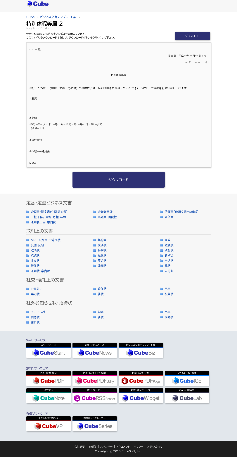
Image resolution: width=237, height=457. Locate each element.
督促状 (35, 265)
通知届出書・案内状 (43, 222)
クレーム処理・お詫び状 (45, 240)
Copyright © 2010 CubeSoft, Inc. (118, 451)
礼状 (168, 265)
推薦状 (102, 255)
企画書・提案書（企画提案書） (49, 211)
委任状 (102, 288)
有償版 (92, 446)
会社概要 (80, 446)
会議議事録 (105, 211)
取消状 (35, 250)
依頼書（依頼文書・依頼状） (182, 211)
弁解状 (102, 250)
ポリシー (138, 446)
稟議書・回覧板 (107, 217)
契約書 (102, 240)
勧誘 (101, 311)
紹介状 (35, 322)
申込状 (169, 260)
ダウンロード (192, 36)
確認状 (102, 265)
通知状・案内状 (40, 271)
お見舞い (37, 288)
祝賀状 (169, 294)
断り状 (169, 255)
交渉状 (102, 245)
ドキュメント (123, 446)
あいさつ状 (38, 311)
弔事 (168, 288)
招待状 (35, 317)
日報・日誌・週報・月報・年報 (48, 217)
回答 (168, 240)
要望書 (169, 217)
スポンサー (106, 446)
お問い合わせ (154, 446)
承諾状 (169, 250)
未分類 (169, 271)
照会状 (102, 260)
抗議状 (35, 255)
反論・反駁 (37, 245)
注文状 (35, 260)
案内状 (35, 294)
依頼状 (169, 245)
